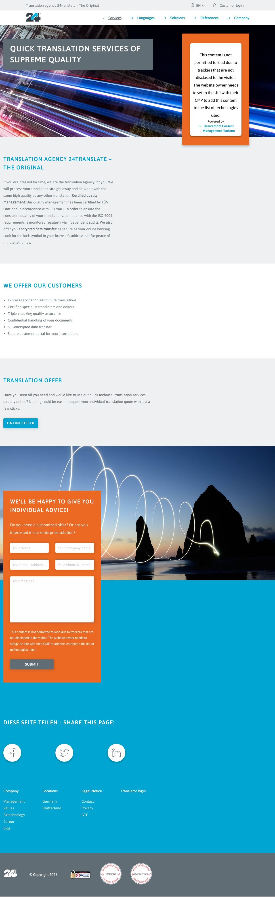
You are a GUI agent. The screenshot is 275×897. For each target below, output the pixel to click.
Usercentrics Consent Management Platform (219, 128)
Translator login (133, 791)
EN (196, 5)
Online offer (21, 423)
